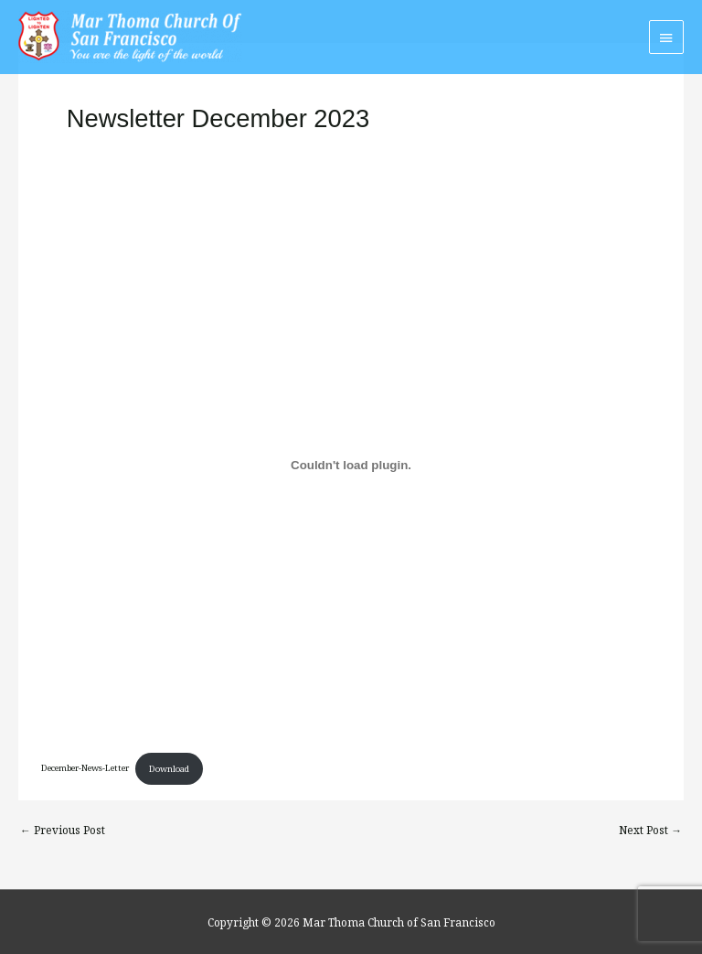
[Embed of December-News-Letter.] (350, 464)
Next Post (650, 829)
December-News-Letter (85, 769)
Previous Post (62, 829)
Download (169, 769)
